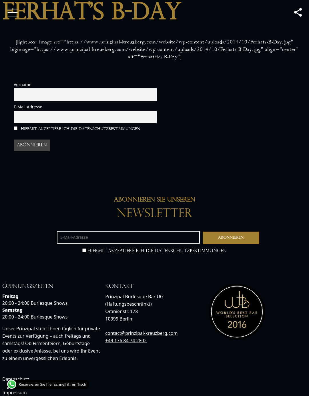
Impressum (14, 392)
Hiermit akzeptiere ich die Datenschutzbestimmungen (77, 128)
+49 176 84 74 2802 (126, 340)
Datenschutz (15, 379)
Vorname (22, 84)
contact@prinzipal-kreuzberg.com (141, 333)
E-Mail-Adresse (28, 107)
